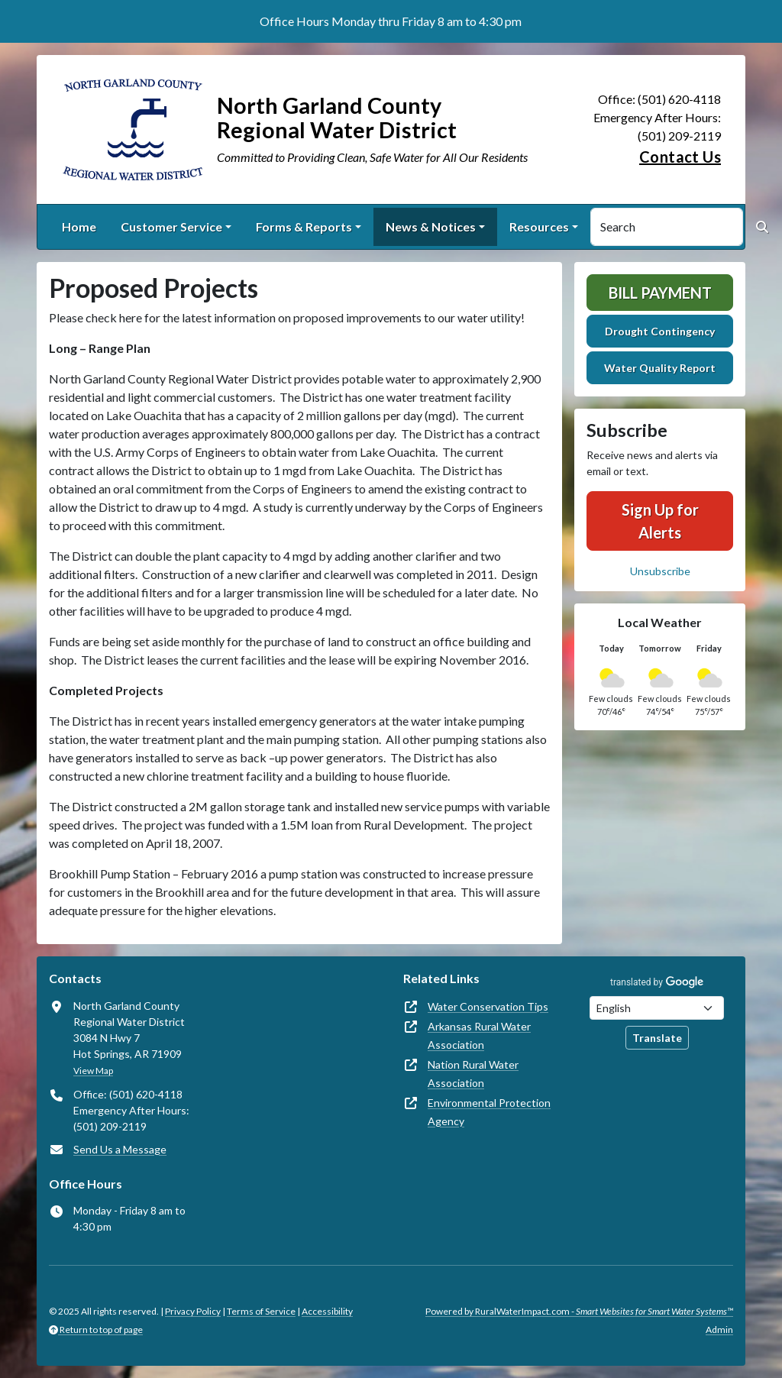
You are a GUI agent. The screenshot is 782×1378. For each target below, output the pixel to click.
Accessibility (327, 1311)
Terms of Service (261, 1311)
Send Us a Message (119, 1149)
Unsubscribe (660, 570)
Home (79, 226)
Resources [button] (539, 226)
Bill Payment (660, 292)
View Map (93, 1070)
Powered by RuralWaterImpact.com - (579, 1311)
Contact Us (680, 156)
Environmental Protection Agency (489, 1111)
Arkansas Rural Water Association (479, 1035)
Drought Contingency (660, 331)
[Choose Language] (657, 1008)
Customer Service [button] (171, 226)
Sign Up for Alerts (660, 521)
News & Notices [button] (431, 226)
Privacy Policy (193, 1311)
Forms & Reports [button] (304, 226)
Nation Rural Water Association (473, 1073)
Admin (719, 1329)
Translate (657, 1037)
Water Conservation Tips (488, 1006)
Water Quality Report (660, 367)
